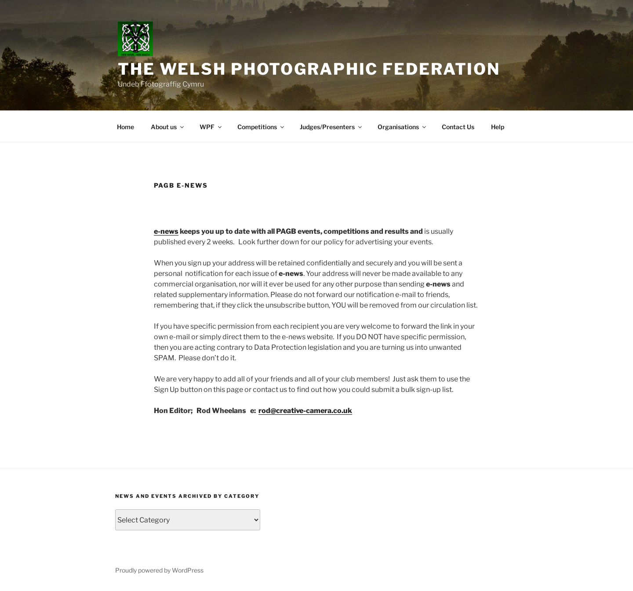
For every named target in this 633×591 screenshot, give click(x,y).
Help (497, 127)
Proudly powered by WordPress (159, 570)
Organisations (402, 127)
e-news (166, 231)
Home (125, 127)
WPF (211, 127)
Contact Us (458, 127)
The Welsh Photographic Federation (309, 69)
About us (168, 127)
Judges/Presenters (331, 127)
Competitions (261, 127)
